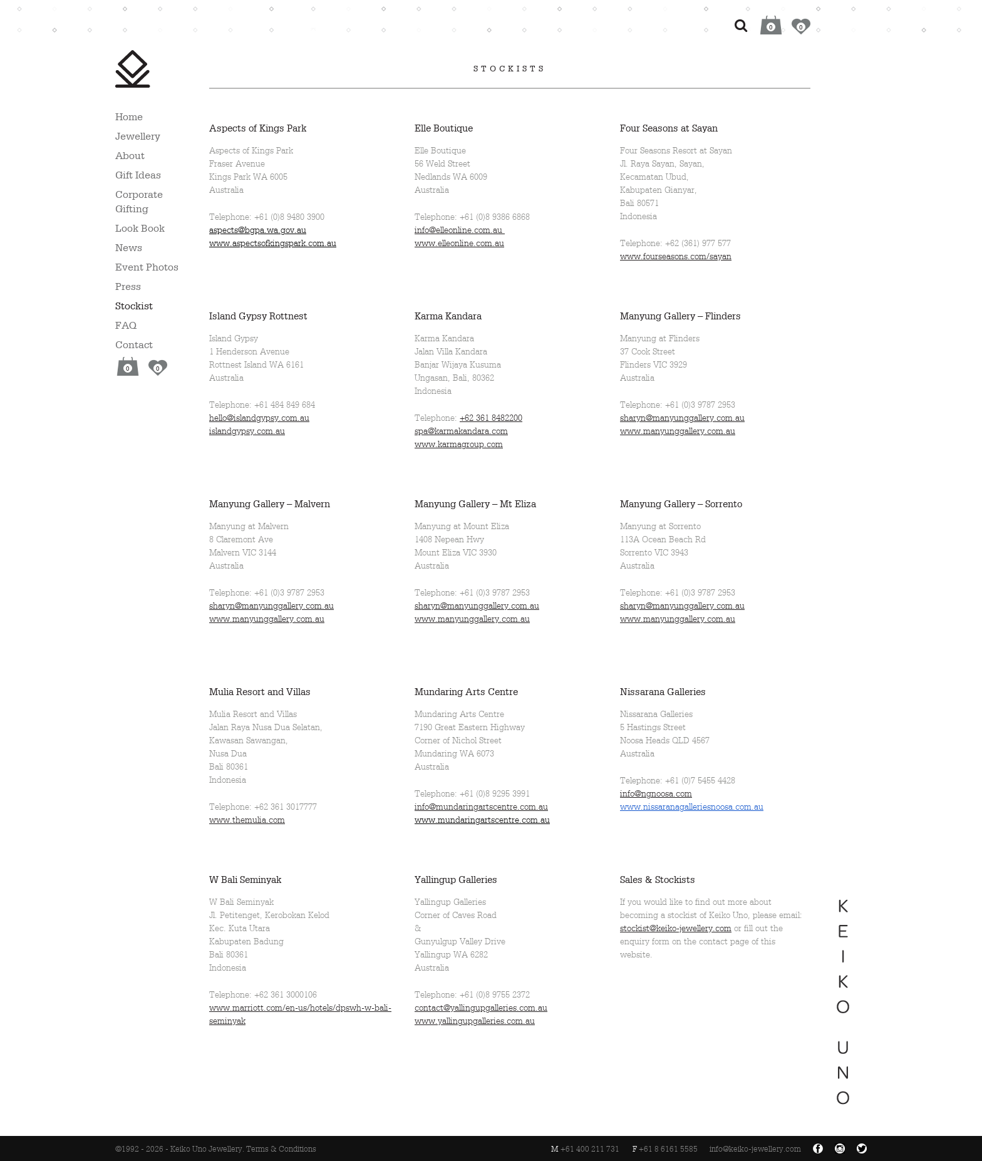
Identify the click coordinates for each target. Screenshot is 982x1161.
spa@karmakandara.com (461, 431)
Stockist (134, 305)
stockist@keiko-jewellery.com (675, 928)
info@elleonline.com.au (460, 230)
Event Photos (146, 267)
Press (128, 286)
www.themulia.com (247, 820)
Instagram (840, 1148)
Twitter (862, 1148)
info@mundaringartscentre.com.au (481, 807)
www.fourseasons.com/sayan (675, 256)
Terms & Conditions (281, 1149)
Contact (134, 344)
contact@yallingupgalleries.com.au (481, 1008)
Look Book (140, 228)
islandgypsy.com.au (247, 431)
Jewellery (137, 136)
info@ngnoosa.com (656, 793)
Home (129, 116)
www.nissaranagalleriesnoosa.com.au (691, 807)
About (130, 155)
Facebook (818, 1148)
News (128, 247)
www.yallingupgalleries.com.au (475, 1021)
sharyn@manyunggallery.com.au (682, 418)
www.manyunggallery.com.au (677, 431)
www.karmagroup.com (459, 444)
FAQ (126, 325)
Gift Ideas (138, 174)
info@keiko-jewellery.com (755, 1149)
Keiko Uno (132, 69)
